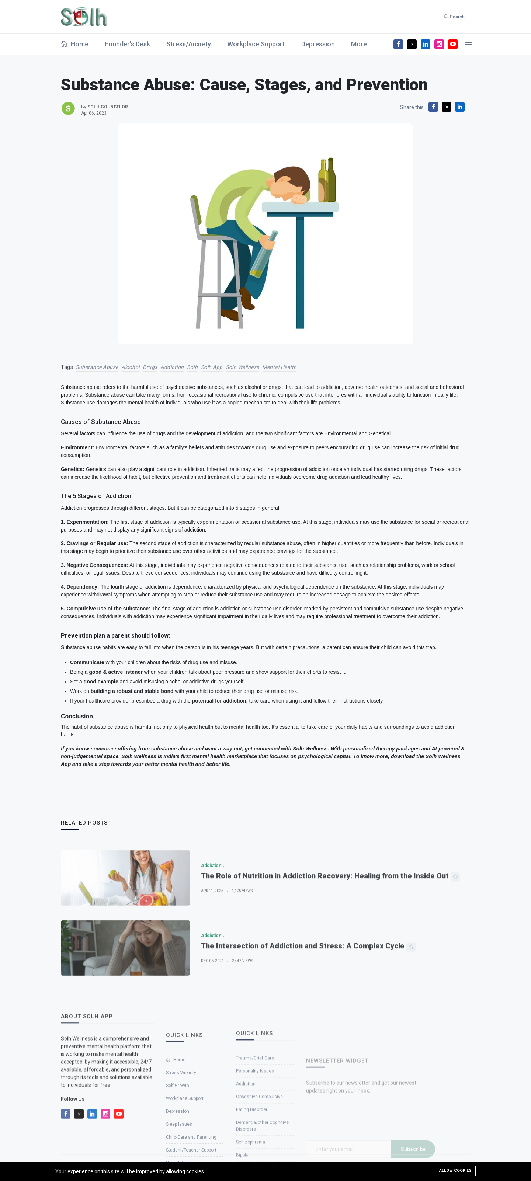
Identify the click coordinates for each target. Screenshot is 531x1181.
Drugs (150, 367)
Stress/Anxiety (188, 44)
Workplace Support (256, 44)
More (359, 44)
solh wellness (242, 367)
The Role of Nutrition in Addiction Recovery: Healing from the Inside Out (325, 901)
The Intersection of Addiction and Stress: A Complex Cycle (303, 971)
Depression (318, 44)
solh (192, 367)
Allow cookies (455, 1170)
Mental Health (279, 367)
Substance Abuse (97, 367)
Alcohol (130, 367)
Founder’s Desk (127, 44)
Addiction (172, 367)
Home (74, 44)
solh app (212, 367)
